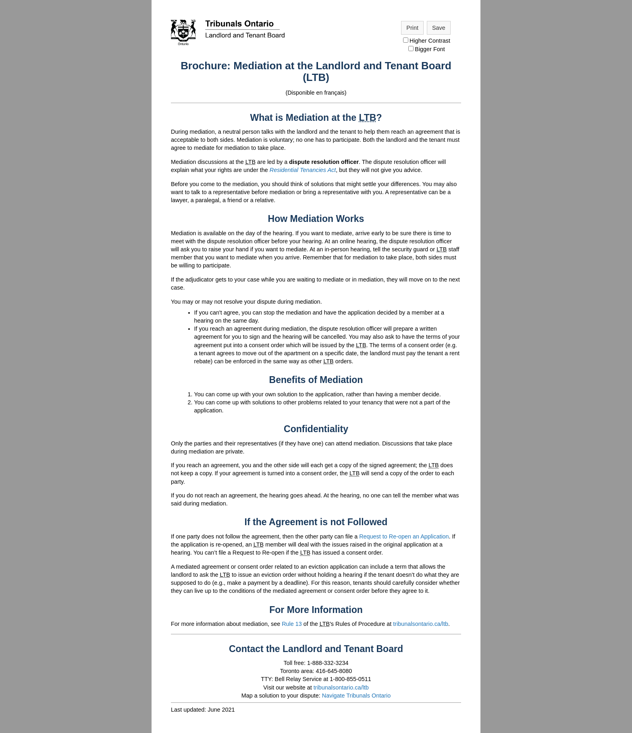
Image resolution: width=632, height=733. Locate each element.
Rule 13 (292, 624)
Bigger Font (426, 49)
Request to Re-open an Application (404, 536)
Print (412, 28)
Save (438, 28)
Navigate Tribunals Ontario (356, 695)
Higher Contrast (426, 40)
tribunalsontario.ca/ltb (420, 624)
